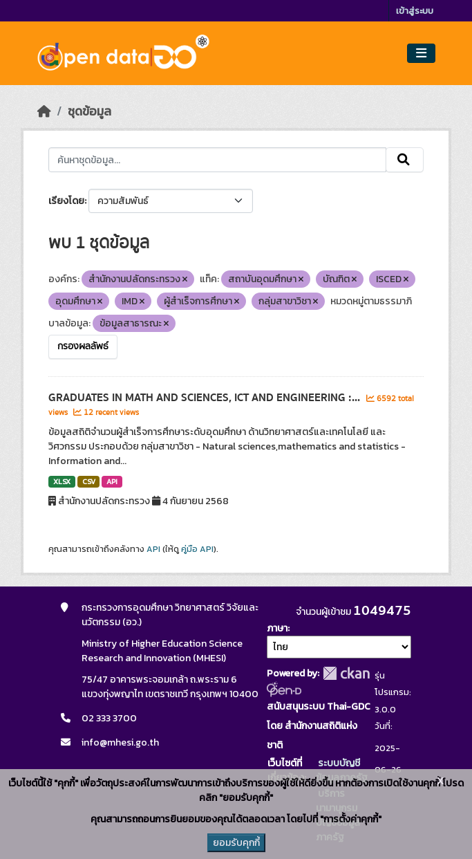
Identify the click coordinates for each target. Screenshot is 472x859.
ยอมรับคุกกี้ (236, 842)
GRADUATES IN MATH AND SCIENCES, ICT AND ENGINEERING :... (205, 398)
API (111, 481)
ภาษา (277, 628)
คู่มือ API (197, 549)
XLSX (61, 481)
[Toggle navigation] (421, 54)
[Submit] (405, 159)
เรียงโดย (66, 201)
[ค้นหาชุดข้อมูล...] (217, 159)
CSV (88, 481)
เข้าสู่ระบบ (414, 10)
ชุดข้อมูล (89, 111)
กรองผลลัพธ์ (82, 346)
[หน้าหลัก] (44, 111)
